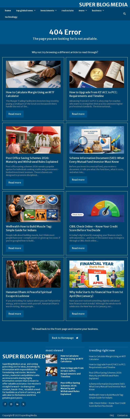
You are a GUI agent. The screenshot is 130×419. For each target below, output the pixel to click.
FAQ (112, 416)
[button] (125, 14)
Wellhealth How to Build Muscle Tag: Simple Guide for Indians (106, 397)
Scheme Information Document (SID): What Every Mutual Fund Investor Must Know (94, 161)
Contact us (122, 416)
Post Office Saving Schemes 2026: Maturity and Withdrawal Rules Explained (70, 389)
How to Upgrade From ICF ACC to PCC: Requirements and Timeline (93, 94)
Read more (14, 113)
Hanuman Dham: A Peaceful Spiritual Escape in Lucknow (29, 294)
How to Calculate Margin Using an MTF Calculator (72, 359)
